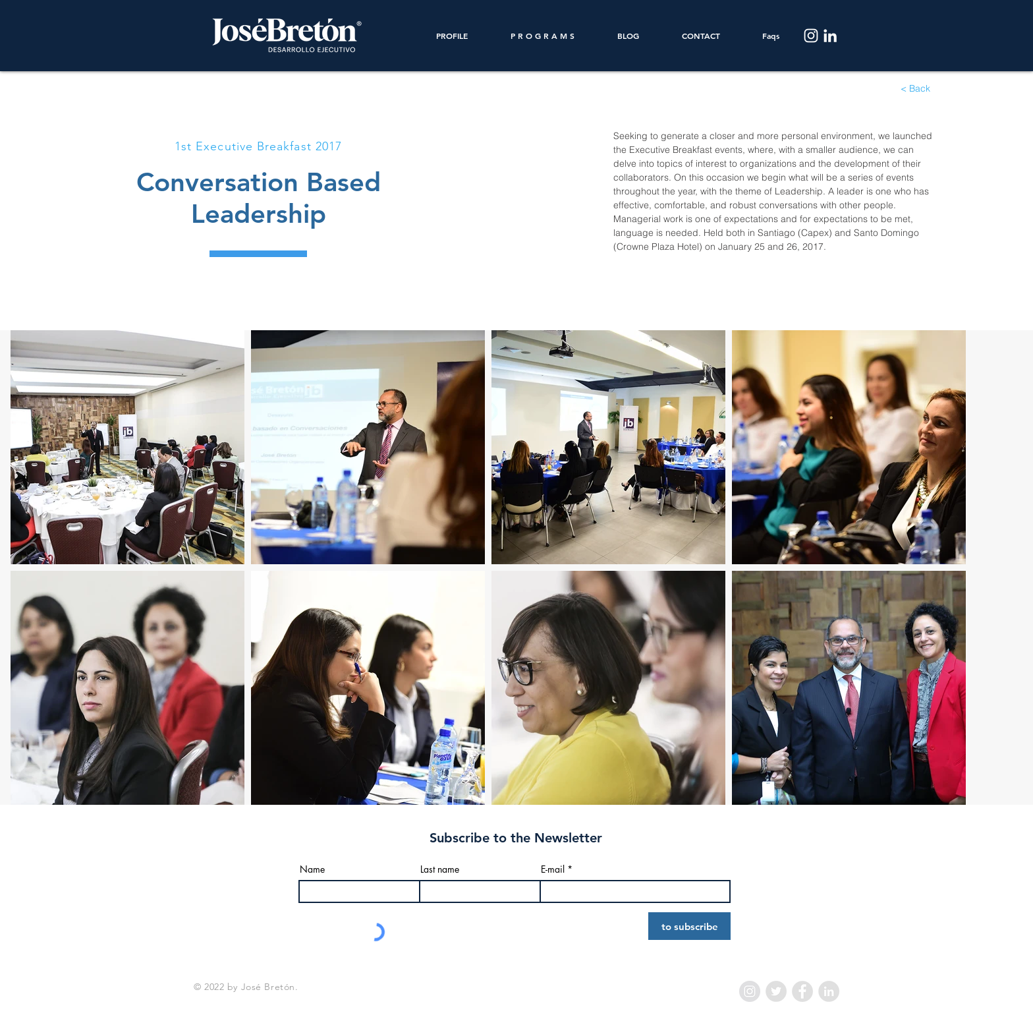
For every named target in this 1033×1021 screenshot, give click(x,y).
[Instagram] (811, 35)
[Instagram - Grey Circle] (749, 991)
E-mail (553, 869)
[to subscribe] (689, 926)
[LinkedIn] (830, 35)
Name (312, 869)
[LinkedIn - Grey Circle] (828, 991)
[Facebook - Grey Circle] (802, 991)
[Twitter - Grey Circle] (776, 991)
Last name (439, 869)
